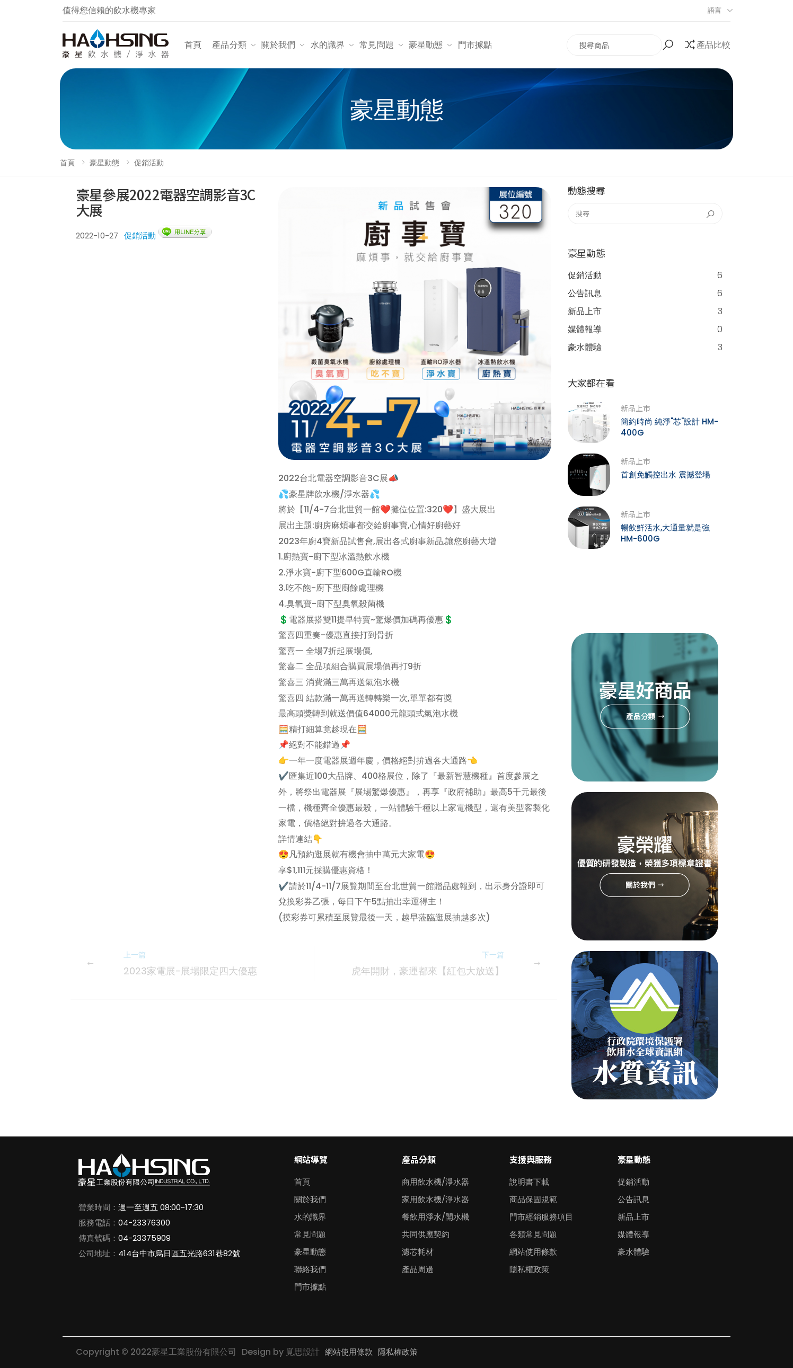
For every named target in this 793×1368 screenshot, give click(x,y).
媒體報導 (645, 329)
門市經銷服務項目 (541, 1216)
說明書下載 (529, 1181)
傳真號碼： (98, 1237)
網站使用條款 (533, 1251)
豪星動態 (426, 45)
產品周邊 (418, 1269)
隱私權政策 (529, 1269)
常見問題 (376, 45)
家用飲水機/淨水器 (435, 1199)
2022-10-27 (97, 235)
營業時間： (98, 1207)
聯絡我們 (310, 1269)
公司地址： (98, 1253)
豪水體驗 (645, 347)
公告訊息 (645, 293)
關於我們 (278, 45)
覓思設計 (303, 1352)
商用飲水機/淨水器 (435, 1181)
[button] (669, 45)
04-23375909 (144, 1237)
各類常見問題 (533, 1234)
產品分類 (229, 45)
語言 (714, 10)
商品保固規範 (533, 1199)
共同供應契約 (426, 1234)
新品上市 (645, 311)
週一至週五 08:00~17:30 (161, 1207)
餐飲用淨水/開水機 (435, 1216)
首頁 (192, 45)
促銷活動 (149, 162)
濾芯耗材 (418, 1251)
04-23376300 (144, 1222)
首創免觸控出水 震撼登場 (665, 474)
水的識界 (328, 45)
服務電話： (98, 1222)
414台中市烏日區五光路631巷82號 (179, 1253)
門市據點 (475, 45)
